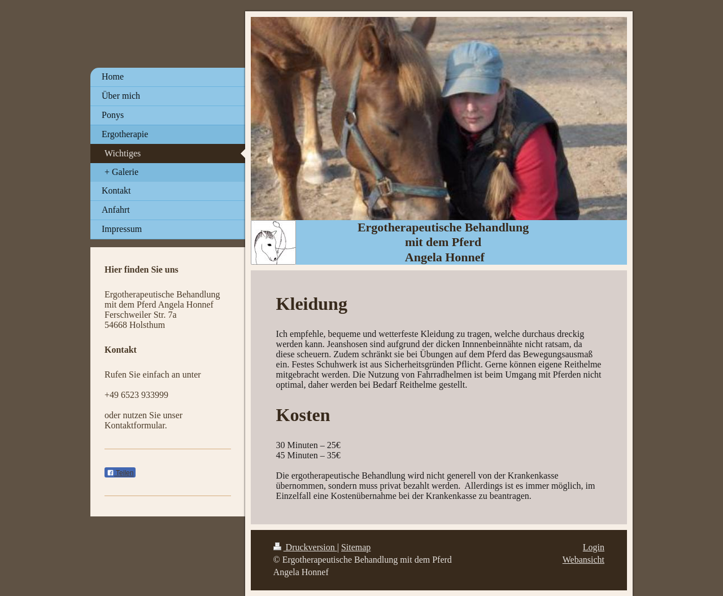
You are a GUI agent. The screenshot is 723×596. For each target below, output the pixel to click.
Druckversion (305, 547)
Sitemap (356, 547)
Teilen (120, 473)
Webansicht (583, 559)
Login (593, 547)
